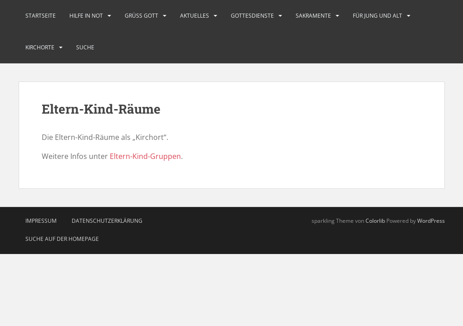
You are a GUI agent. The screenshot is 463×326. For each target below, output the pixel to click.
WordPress (431, 221)
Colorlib (375, 221)
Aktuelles (194, 15)
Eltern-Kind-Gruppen (145, 156)
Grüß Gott (141, 15)
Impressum (41, 221)
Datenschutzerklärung (107, 221)
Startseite (40, 15)
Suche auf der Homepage (62, 239)
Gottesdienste (252, 15)
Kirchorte (39, 47)
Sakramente (313, 15)
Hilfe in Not (86, 15)
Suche (85, 47)
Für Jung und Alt (377, 15)
